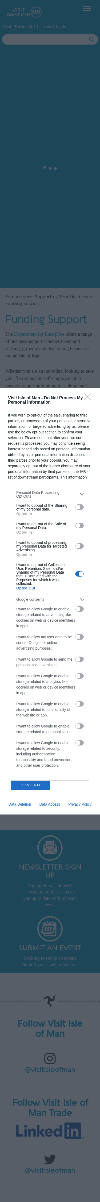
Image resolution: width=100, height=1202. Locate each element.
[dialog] (50, 601)
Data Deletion (20, 804)
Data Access (49, 804)
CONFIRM (31, 785)
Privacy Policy (79, 804)
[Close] (90, 398)
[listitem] (50, 494)
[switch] (79, 507)
